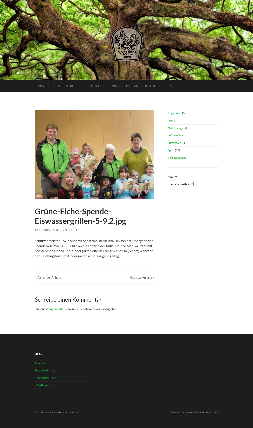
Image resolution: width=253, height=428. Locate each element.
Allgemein (174, 113)
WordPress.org (44, 385)
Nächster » (141, 277)
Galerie (150, 86)
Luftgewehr (65, 86)
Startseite (42, 86)
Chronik (132, 86)
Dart (113, 86)
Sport (171, 150)
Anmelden (41, 363)
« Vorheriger (48, 277)
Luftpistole (91, 86)
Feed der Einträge (45, 370)
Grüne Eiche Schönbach (61, 412)
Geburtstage (175, 128)
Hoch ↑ (213, 412)
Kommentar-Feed (45, 377)
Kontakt (169, 86)
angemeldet (57, 309)
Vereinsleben (176, 157)
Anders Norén (195, 412)
